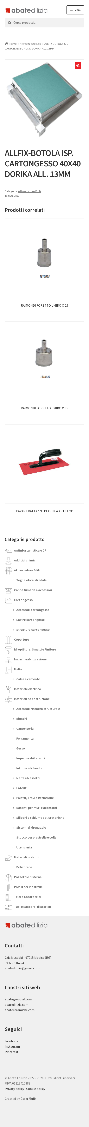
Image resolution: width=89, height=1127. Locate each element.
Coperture (21, 639)
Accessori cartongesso (32, 610)
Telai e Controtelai (27, 897)
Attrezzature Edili (30, 44)
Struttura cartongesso (33, 629)
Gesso (20, 748)
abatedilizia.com (16, 1004)
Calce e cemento (28, 679)
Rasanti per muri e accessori (36, 808)
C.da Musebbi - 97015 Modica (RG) (28, 957)
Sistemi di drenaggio (31, 827)
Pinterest (11, 1052)
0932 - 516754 (14, 963)
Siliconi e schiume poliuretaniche (40, 817)
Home (13, 44)
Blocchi (21, 718)
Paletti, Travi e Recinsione (35, 798)
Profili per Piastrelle (28, 887)
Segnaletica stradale (31, 580)
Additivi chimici (25, 560)
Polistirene (24, 867)
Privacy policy (14, 1089)
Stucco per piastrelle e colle (36, 837)
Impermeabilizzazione (30, 659)
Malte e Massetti (28, 778)
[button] (78, 65)
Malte (18, 669)
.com (31, 1010)
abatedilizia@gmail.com (22, 968)
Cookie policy (35, 1089)
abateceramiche (16, 1010)
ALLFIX (14, 196)
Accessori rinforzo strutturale (38, 709)
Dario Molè (28, 1098)
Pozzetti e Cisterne (28, 877)
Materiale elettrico (27, 689)
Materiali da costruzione (32, 699)
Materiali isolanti (26, 857)
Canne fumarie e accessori (33, 590)
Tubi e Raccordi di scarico (32, 907)
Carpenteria (25, 728)
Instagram (12, 1046)
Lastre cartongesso (30, 620)
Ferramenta (25, 738)
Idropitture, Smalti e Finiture (35, 649)
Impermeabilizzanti (30, 758)
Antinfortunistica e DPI (30, 550)
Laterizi (21, 788)
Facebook (11, 1041)
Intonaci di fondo (29, 768)
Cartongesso (23, 600)
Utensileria (24, 847)
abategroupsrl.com (18, 999)
